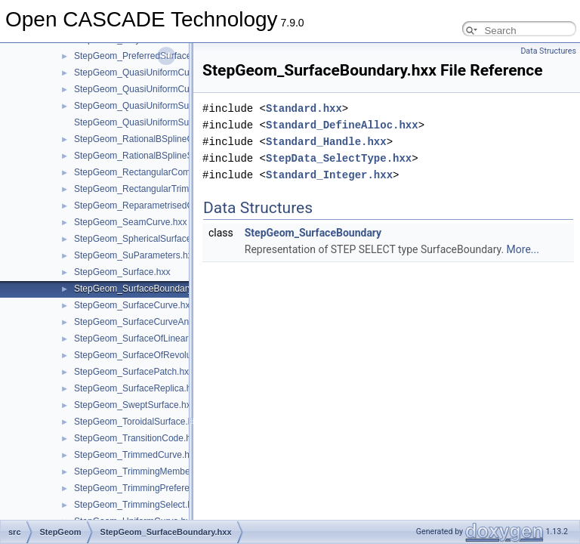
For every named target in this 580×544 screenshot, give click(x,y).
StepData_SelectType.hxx (339, 158)
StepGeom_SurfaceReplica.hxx (137, 388)
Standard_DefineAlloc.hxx (342, 125)
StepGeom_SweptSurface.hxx (135, 405)
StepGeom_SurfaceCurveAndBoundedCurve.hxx (172, 322)
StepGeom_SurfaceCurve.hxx (134, 305)
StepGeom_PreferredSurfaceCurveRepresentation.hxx (184, 56)
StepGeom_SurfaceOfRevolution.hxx (148, 355)
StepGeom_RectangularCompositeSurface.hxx (168, 172)
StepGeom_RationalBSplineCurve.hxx (150, 139)
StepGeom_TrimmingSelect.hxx (138, 504)
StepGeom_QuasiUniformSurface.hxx (150, 105)
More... (523, 249)
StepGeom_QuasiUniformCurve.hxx (146, 72)
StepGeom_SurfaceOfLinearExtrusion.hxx (158, 338)
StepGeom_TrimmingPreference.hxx (147, 488)
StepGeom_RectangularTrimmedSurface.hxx (164, 189)
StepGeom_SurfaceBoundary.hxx (141, 288)
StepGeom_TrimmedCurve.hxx (136, 455)
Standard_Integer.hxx (329, 175)
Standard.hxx (304, 108)
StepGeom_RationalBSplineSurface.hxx (154, 155)
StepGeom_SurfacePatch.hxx (133, 371)
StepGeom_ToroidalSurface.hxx (138, 421)
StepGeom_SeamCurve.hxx (130, 222)
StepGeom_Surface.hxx (122, 272)
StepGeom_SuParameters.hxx (135, 255)
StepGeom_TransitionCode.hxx (137, 438)
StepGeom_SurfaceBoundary (313, 233)
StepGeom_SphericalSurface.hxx (141, 238)
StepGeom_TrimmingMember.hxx (141, 471)
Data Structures (548, 51)
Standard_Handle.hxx (326, 141)
